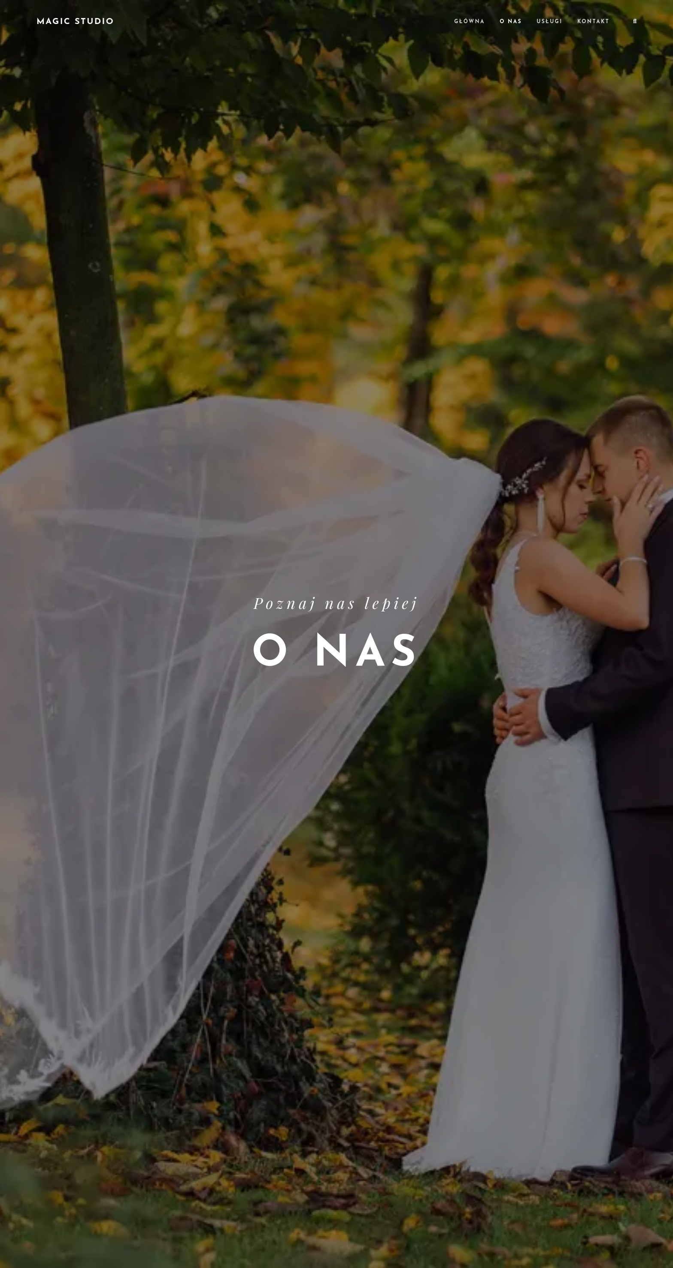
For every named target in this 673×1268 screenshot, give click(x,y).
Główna (469, 21)
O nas (511, 21)
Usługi (549, 21)
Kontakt (593, 21)
